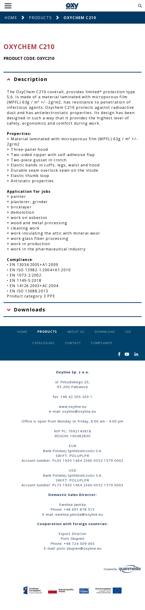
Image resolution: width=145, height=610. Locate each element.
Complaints (102, 343)
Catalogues (43, 343)
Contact (73, 343)
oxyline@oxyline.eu (79, 411)
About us (76, 332)
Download (105, 332)
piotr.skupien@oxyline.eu (79, 548)
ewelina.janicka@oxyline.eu (79, 514)
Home (11, 17)
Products (40, 17)
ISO (128, 332)
